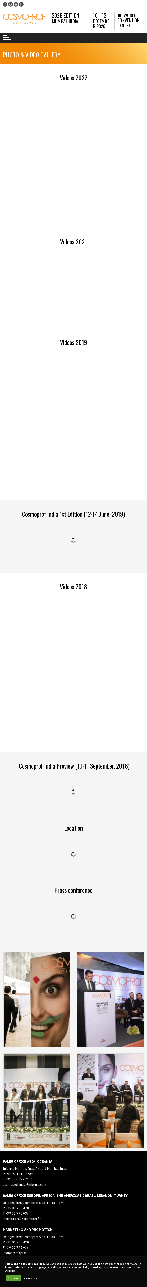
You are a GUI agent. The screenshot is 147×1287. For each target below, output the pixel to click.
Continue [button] (13, 1278)
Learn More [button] (30, 1278)
